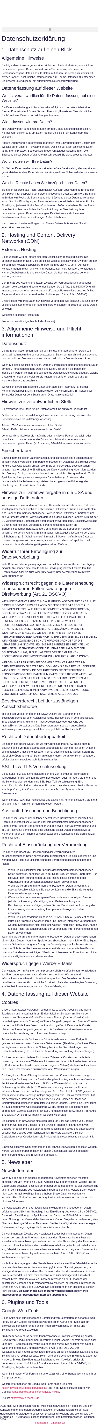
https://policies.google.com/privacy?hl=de (35, 1391)
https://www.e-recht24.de (25, 1398)
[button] (50, 29)
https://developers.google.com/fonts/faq (24, 1387)
